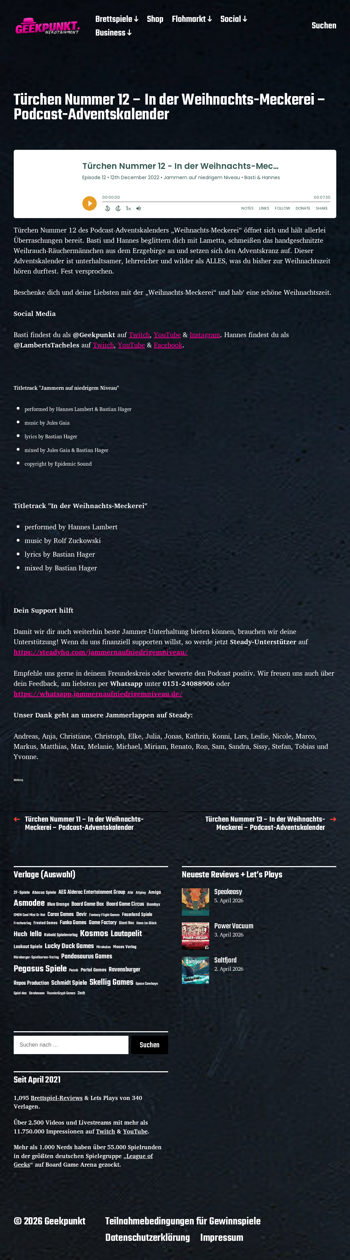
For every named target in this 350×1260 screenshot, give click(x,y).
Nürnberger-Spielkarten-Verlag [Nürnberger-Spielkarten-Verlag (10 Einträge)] (36, 957)
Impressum (221, 1238)
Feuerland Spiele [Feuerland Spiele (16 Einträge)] (137, 914)
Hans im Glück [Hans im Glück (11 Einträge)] (146, 923)
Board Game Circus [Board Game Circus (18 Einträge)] (125, 904)
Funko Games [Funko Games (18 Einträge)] (73, 923)
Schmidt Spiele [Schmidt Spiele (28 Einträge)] (69, 983)
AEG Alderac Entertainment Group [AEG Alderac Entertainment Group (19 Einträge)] (91, 892)
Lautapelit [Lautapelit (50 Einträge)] (126, 934)
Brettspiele (113, 20)
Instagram (205, 334)
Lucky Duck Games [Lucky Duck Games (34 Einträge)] (69, 946)
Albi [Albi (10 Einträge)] (130, 893)
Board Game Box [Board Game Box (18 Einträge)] (87, 904)
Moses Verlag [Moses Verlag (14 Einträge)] (124, 947)
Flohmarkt (189, 20)
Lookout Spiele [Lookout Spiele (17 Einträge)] (28, 947)
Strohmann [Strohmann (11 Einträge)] (36, 993)
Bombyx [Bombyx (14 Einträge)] (153, 904)
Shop (155, 20)
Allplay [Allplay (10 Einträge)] (141, 893)
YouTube (167, 334)
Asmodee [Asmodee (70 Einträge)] (29, 904)
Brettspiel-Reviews (57, 1097)
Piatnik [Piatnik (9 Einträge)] (73, 970)
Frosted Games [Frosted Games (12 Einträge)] (45, 923)
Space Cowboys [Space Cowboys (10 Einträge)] (147, 983)
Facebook (168, 344)
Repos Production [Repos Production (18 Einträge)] (31, 983)
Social (230, 20)
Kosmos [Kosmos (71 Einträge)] (94, 934)
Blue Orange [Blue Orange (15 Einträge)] (58, 904)
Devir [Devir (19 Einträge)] (81, 915)
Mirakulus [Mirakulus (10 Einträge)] (103, 947)
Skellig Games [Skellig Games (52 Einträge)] (111, 982)
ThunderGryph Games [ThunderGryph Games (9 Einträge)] (61, 993)
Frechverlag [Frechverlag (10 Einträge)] (22, 923)
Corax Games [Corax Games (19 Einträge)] (61, 915)
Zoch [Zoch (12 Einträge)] (81, 993)
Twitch (139, 334)
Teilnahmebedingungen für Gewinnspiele (183, 1222)
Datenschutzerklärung (147, 1238)
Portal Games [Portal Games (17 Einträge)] (93, 970)
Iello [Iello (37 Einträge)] (36, 934)
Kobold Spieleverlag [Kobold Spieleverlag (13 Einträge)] (61, 935)
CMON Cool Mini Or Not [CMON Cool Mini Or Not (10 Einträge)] (29, 915)
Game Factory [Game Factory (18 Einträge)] (103, 923)
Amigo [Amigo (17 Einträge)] (154, 893)
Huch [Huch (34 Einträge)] (20, 934)
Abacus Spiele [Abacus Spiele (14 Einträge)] (44, 892)
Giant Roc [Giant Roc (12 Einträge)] (126, 923)
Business (110, 33)
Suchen (324, 27)
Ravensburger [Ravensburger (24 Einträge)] (124, 969)
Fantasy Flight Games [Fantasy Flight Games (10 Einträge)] (104, 915)
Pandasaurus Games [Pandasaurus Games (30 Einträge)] (86, 957)
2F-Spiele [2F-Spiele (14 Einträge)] (22, 892)
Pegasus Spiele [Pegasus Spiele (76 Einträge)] (40, 969)
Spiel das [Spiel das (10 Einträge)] (20, 993)
